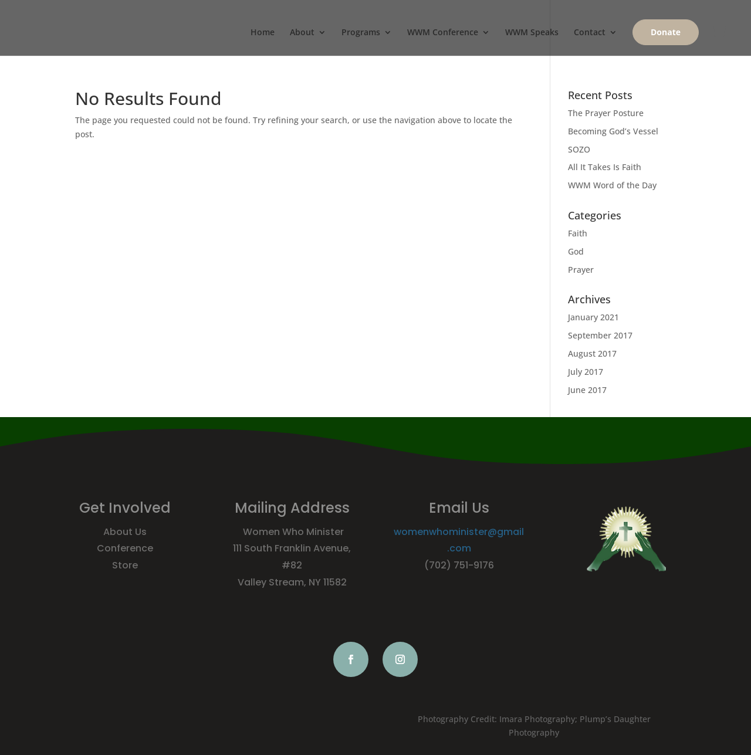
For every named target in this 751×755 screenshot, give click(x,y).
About (302, 33)
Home (263, 33)
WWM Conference (442, 33)
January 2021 (593, 317)
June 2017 (587, 389)
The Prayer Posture (606, 113)
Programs (360, 33)
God (576, 251)
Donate (666, 32)
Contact (589, 33)
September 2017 (600, 335)
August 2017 (592, 353)
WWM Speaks (532, 33)
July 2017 (585, 371)
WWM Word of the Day (612, 185)
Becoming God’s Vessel (613, 131)
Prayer (581, 269)
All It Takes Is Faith (604, 166)
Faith (577, 233)
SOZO (579, 149)
